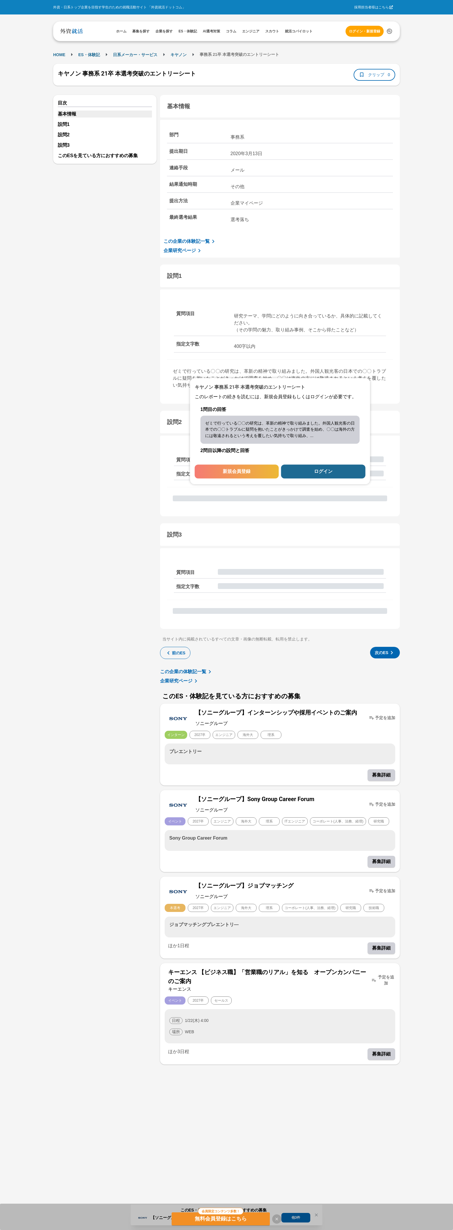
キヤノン (178, 54)
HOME (59, 54)
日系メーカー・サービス (135, 54)
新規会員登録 (236, 471)
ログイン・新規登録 (364, 31)
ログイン (323, 471)
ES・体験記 (89, 54)
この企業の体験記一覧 (190, 241)
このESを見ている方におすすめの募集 (98, 155)
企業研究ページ (183, 250)
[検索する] (389, 31)
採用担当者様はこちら (371, 7)
